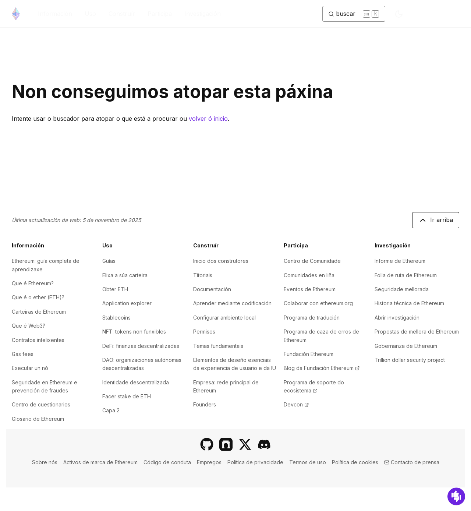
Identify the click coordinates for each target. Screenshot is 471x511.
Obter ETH (115, 289)
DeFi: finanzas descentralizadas (140, 346)
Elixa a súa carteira (125, 275)
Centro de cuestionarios (41, 404)
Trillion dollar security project (410, 360)
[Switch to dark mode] (399, 14)
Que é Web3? (28, 326)
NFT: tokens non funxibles (134, 331)
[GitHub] (206, 444)
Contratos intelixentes (38, 340)
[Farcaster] (226, 444)
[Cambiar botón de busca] (353, 14)
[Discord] (264, 444)
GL (433, 14)
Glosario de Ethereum (38, 419)
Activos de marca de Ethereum (100, 462)
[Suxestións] (456, 496)
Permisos (204, 331)
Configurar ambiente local (224, 317)
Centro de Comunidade (312, 261)
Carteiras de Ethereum (39, 312)
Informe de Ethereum (400, 261)
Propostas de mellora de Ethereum (417, 331)
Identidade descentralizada (135, 382)
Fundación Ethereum (308, 354)
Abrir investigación (397, 317)
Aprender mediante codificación (232, 303)
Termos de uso (307, 462)
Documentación (212, 289)
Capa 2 (111, 410)
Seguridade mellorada (402, 289)
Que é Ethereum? (33, 283)
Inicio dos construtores (220, 261)
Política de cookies (355, 462)
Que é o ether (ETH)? (38, 297)
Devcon (296, 404)
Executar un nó (30, 368)
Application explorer (127, 303)
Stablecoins (116, 317)
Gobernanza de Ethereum (406, 346)
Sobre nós (44, 462)
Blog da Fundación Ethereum (322, 368)
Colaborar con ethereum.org (318, 303)
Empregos (209, 462)
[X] (245, 444)
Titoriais (202, 275)
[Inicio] (16, 14)
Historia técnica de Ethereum (409, 303)
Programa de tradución (312, 317)
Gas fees (22, 354)
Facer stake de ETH (126, 396)
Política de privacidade (255, 462)
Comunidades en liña (309, 275)
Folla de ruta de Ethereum (406, 275)
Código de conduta (167, 462)
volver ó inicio (208, 118)
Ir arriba (435, 220)
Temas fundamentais (218, 346)
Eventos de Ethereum (310, 289)
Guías (109, 261)
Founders (204, 404)
